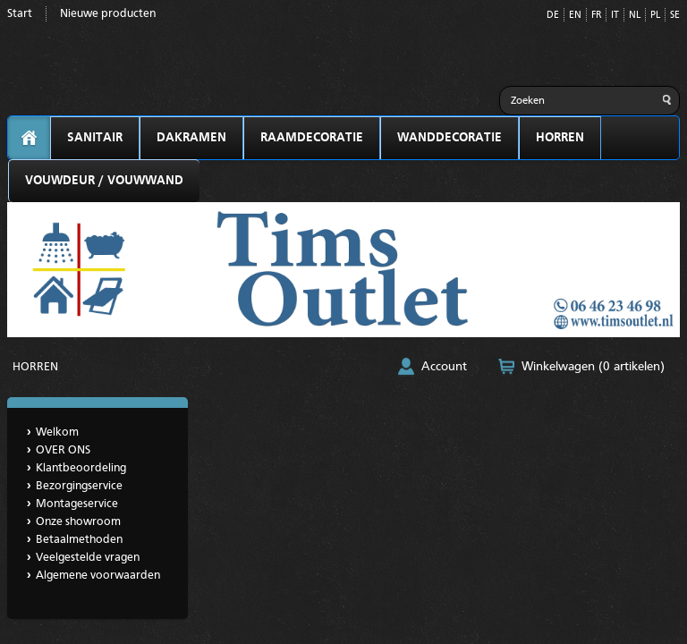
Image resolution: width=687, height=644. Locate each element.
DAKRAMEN (191, 137)
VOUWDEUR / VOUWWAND (104, 180)
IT (615, 16)
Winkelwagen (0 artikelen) (593, 366)
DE (553, 16)
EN (575, 16)
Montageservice (77, 504)
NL (634, 16)
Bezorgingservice (79, 486)
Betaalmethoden (79, 540)
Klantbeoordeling (81, 468)
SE (675, 16)
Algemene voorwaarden (98, 575)
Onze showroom (78, 522)
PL (655, 16)
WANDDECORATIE (449, 137)
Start (19, 14)
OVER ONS (63, 450)
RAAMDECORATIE (311, 137)
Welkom (57, 432)
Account (444, 366)
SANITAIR (95, 137)
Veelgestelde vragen (88, 558)
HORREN (560, 137)
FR (596, 16)
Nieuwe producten (108, 14)
